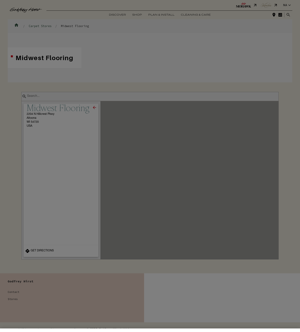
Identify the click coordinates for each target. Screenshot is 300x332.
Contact (13, 292)
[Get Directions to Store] (61, 251)
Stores (13, 299)
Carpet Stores (40, 26)
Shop (137, 15)
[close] (94, 107)
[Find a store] (274, 15)
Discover (117, 15)
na (287, 5)
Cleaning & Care (196, 15)
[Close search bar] (288, 14)
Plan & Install (161, 15)
